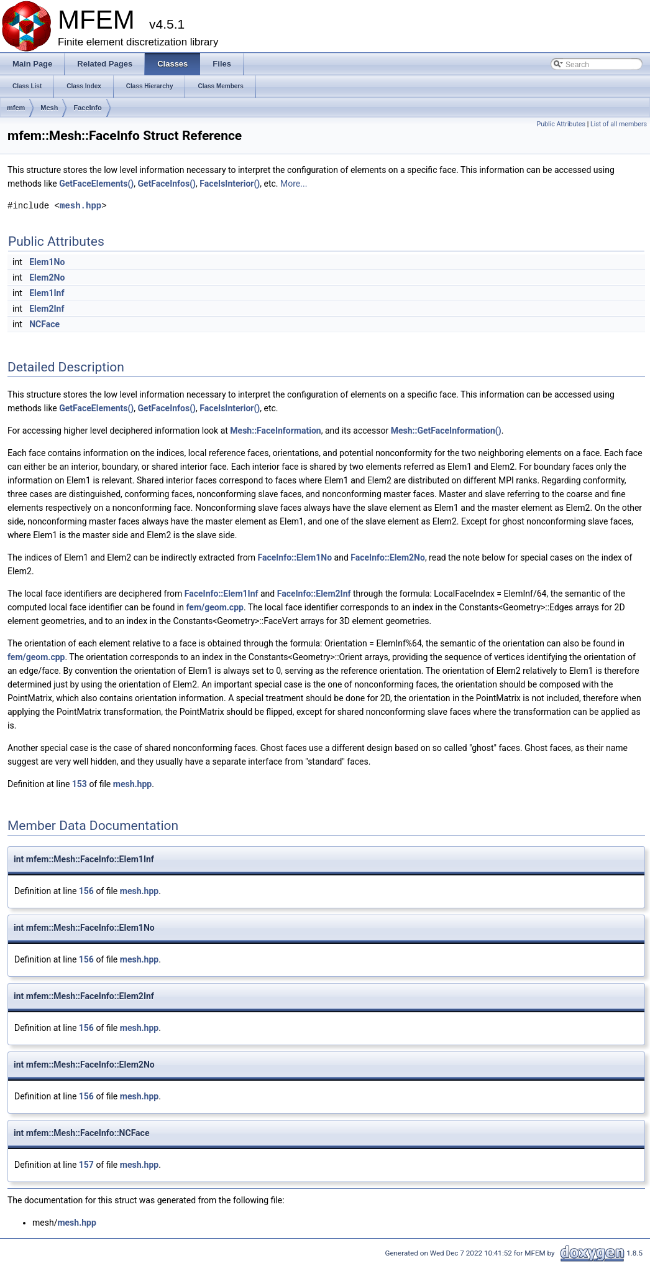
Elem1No (47, 262)
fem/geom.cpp (214, 607)
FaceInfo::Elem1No (294, 557)
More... (293, 184)
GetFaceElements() (96, 184)
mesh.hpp (80, 206)
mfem (16, 107)
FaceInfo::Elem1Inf (222, 594)
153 (79, 784)
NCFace (44, 324)
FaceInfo (87, 107)
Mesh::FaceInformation (275, 431)
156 (86, 891)
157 (86, 1165)
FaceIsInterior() (229, 184)
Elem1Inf (46, 293)
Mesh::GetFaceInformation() (446, 431)
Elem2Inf (46, 309)
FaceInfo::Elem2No (387, 557)
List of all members (618, 124)
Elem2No (47, 277)
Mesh (49, 107)
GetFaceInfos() (167, 184)
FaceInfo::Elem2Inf (314, 594)
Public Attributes (560, 124)
